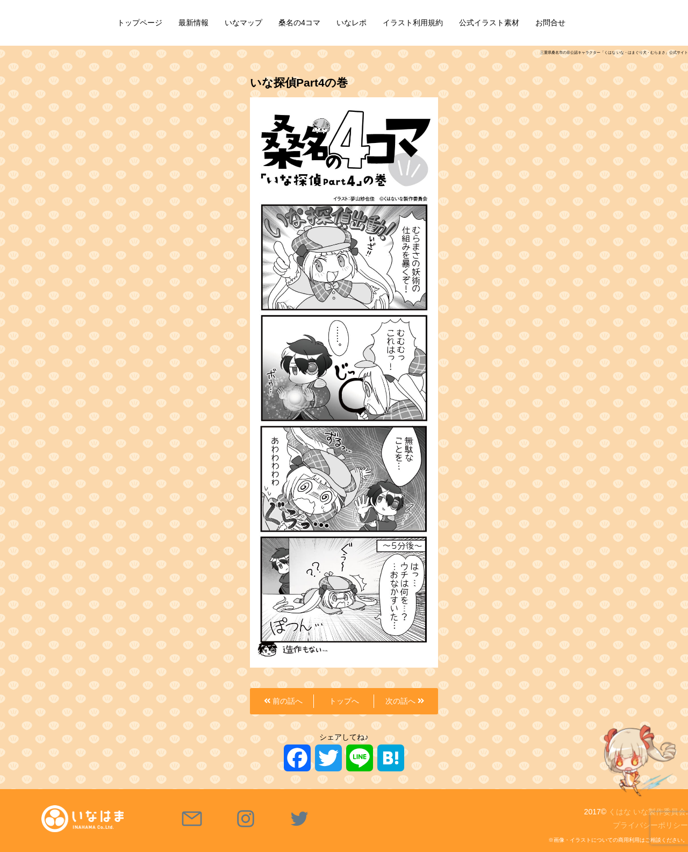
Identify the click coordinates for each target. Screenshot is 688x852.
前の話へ (283, 701)
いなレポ (351, 22)
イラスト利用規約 (413, 22)
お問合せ (550, 22)
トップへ (344, 701)
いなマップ (243, 22)
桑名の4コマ (299, 22)
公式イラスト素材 (489, 22)
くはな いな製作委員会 (647, 811)
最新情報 (193, 22)
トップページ (139, 22)
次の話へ (404, 701)
